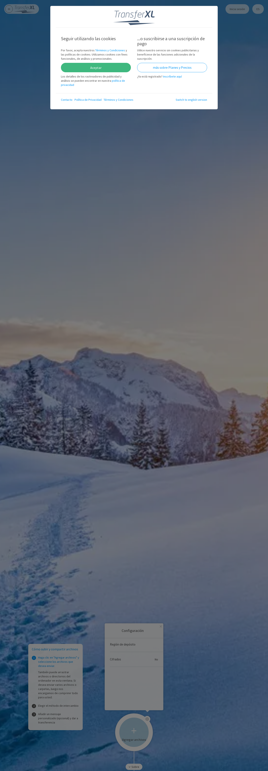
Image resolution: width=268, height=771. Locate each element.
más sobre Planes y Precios (172, 67)
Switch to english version (191, 100)
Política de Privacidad (88, 100)
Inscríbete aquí (172, 76)
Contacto (66, 100)
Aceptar (96, 68)
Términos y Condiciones (110, 50)
